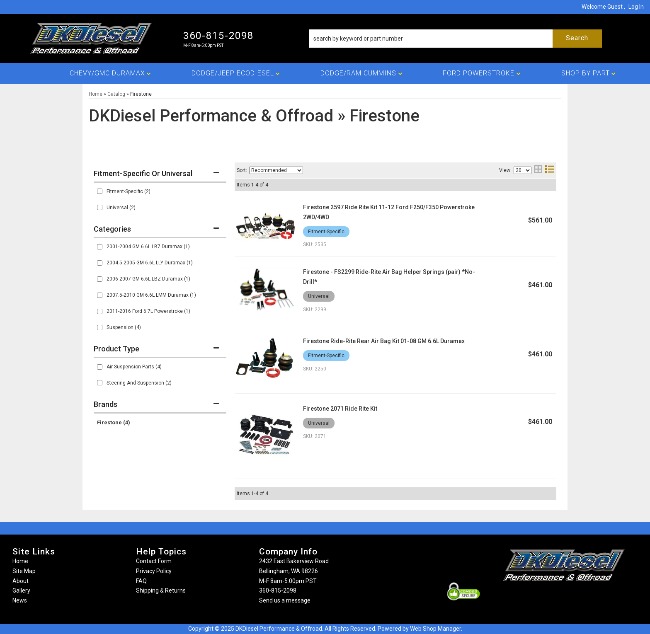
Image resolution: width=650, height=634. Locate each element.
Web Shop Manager (435, 628)
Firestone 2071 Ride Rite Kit (340, 408)
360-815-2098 (277, 590)
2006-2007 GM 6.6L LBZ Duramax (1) (148, 279)
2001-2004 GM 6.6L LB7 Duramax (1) (148, 246)
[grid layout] (538, 170)
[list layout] (549, 170)
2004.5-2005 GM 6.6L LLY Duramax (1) (150, 263)
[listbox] (276, 170)
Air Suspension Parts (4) (134, 367)
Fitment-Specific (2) (128, 191)
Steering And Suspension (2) (139, 383)
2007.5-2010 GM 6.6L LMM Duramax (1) (151, 295)
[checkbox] (99, 191)
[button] (455, 38)
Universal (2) (121, 208)
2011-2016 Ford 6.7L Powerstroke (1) (148, 311)
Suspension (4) (124, 327)
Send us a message (284, 600)
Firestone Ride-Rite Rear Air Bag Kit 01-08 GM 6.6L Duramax (384, 341)
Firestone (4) (113, 422)
